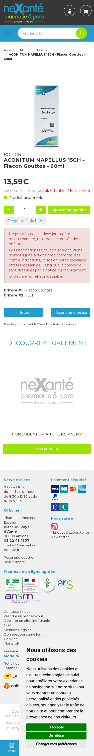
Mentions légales (17, 630)
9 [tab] (73, 460)
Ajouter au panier (69, 210)
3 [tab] (28, 460)
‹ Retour (23, 312)
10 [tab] (80, 460)
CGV (7, 625)
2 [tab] (20, 460)
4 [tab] (35, 460)
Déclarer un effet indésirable (37, 276)
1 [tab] (13, 460)
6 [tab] (50, 460)
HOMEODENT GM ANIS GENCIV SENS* (47, 434)
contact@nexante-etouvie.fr (19, 547)
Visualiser (47, 449)
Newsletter (60, 537)
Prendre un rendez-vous (23, 616)
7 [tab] (58, 460)
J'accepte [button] (56, 727)
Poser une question (19, 557)
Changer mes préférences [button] (56, 744)
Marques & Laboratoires (70, 532)
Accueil (9, 50)
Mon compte (14, 562)
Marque (25, 50)
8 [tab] (65, 460)
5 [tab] (43, 460)
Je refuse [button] (56, 735)
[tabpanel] (47, 405)
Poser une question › (72, 312)
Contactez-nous (17, 612)
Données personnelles (22, 634)
